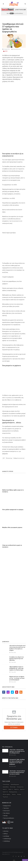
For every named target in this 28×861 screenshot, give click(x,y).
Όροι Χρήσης (6, 813)
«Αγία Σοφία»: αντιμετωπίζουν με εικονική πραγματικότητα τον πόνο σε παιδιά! (17, 772)
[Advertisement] (14, 590)
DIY (4, 458)
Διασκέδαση (6, 787)
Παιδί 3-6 (16, 789)
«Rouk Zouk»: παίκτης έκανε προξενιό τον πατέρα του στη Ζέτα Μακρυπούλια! (16, 751)
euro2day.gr (6, 836)
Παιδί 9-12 (5, 792)
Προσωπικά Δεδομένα (8, 818)
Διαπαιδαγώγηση (15, 784)
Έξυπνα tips (9, 458)
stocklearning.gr (7, 838)
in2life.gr (5, 833)
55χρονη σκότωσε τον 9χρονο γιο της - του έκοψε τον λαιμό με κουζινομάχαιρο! (16, 678)
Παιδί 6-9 (22, 789)
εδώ (11, 13)
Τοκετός (14, 794)
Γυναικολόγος (6, 784)
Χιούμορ (19, 794)
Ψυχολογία (5, 796)
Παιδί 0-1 (5, 789)
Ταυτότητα (6, 808)
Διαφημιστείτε (7, 805)
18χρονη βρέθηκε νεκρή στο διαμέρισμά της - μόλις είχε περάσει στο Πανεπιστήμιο (16, 668)
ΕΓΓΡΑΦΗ (14, 727)
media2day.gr (6, 841)
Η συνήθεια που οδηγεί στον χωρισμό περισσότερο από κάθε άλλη (16, 658)
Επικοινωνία (6, 810)
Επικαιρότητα (20, 787)
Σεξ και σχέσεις (6, 794)
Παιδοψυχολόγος (13, 792)
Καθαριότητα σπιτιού (19, 458)
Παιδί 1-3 (11, 789)
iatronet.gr (5, 831)
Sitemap (5, 815)
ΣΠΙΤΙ (6, 51)
